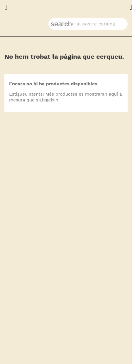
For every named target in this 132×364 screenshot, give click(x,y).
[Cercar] (88, 24)
